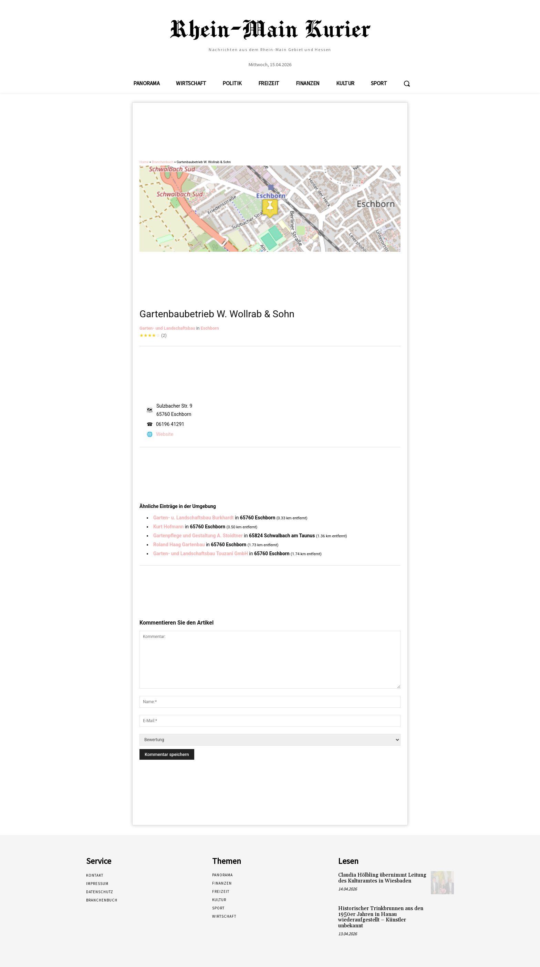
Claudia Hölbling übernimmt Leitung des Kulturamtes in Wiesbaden (382, 878)
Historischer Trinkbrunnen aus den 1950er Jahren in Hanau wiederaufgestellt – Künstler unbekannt (380, 917)
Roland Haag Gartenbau (179, 544)
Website (164, 434)
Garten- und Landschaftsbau (167, 328)
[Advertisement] (270, 134)
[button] (406, 83)
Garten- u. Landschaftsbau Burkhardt (193, 517)
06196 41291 (170, 424)
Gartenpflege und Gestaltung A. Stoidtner (198, 535)
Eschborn (210, 328)
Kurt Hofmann (168, 526)
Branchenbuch (163, 162)
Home (143, 162)
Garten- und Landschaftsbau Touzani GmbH (200, 553)
